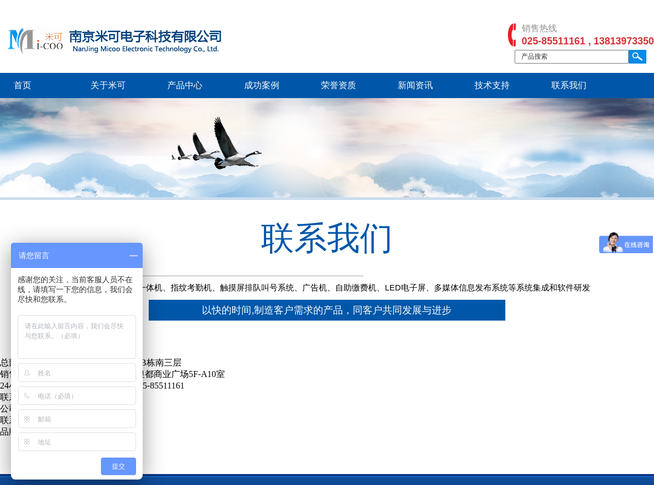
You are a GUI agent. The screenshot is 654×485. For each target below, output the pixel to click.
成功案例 (261, 85)
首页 (22, 85)
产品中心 (184, 85)
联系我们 (569, 85)
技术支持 (492, 85)
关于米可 (108, 85)
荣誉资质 (338, 85)
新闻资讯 (415, 85)
